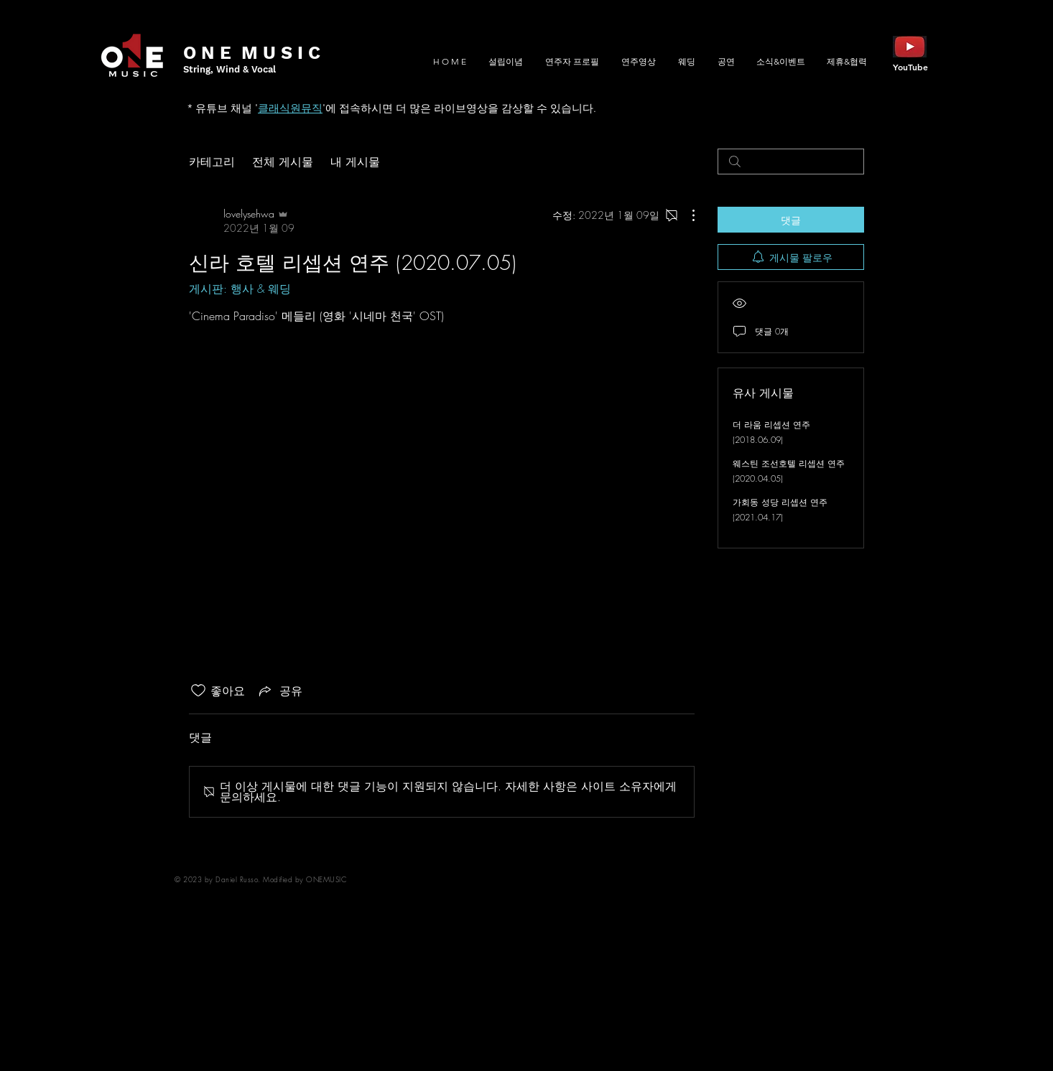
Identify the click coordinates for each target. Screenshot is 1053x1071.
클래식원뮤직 (290, 108)
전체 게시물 (282, 161)
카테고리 (212, 161)
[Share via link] (279, 690)
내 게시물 (355, 161)
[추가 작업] (686, 215)
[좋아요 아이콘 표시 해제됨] (198, 690)
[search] (791, 161)
